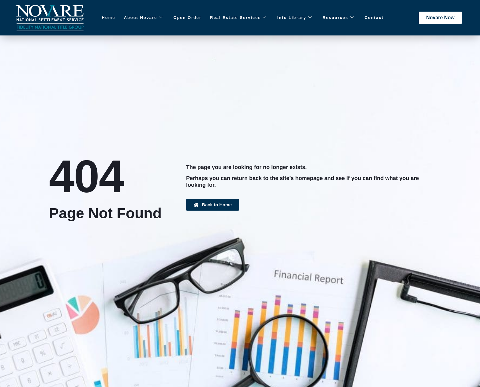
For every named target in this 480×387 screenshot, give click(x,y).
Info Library (284, 17)
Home (106, 17)
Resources (325, 17)
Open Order (181, 17)
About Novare (138, 17)
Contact (358, 17)
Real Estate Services (230, 17)
